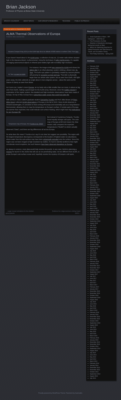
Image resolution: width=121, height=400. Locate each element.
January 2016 (94, 314)
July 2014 (93, 353)
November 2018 (95, 242)
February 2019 (94, 236)
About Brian (28, 21)
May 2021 (93, 179)
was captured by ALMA (60, 67)
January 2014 (94, 365)
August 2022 (94, 147)
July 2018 (93, 251)
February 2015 (94, 338)
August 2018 (94, 249)
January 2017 (94, 289)
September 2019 (95, 221)
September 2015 (95, 323)
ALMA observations (29, 102)
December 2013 (95, 367)
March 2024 (93, 109)
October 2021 (94, 168)
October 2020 (94, 193)
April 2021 (93, 181)
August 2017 (94, 274)
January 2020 (94, 212)
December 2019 (95, 215)
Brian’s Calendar (11, 21)
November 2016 (95, 293)
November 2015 (95, 319)
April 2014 (93, 359)
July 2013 (93, 378)
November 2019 (95, 217)
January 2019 (94, 238)
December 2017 (95, 266)
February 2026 (94, 66)
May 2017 (93, 280)
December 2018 (95, 240)
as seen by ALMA (19, 74)
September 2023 (95, 121)
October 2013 (94, 372)
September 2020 (95, 196)
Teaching (66, 21)
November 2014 (95, 344)
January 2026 (94, 68)
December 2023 (95, 115)
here (76, 51)
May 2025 (93, 83)
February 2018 (94, 261)
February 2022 (94, 159)
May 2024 (93, 104)
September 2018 (95, 246)
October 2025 (94, 72)
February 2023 (94, 134)
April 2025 (93, 85)
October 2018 (94, 244)
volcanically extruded (50, 139)
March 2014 (93, 361)
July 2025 (93, 79)
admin (13, 29)
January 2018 (94, 263)
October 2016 (94, 295)
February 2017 (94, 287)
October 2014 (94, 346)
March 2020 (93, 208)
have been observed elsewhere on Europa (56, 144)
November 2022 (95, 140)
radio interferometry (62, 60)
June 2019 (93, 227)
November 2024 (95, 92)
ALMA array (34, 58)
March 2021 (93, 183)
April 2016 (93, 308)
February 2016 (94, 312)
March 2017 (93, 285)
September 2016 (95, 297)
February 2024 (94, 111)
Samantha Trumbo (47, 100)
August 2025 (94, 77)
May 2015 (93, 331)
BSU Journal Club (18, 37)
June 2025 (93, 81)
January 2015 (94, 340)
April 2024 (93, 106)
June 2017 (93, 278)
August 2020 (94, 198)
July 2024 (93, 100)
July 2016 (93, 302)
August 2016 (94, 300)
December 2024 (95, 89)
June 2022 (93, 151)
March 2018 (93, 259)
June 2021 (93, 176)
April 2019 (93, 232)
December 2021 (95, 164)
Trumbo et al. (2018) (36, 124)
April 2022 (93, 155)
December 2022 (95, 138)
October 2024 (94, 94)
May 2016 (93, 306)
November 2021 (95, 166)
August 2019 (94, 223)
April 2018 (93, 257)
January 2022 (94, 162)
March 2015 (93, 336)
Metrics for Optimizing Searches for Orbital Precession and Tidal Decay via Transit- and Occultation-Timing (100, 49)
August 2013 (94, 376)
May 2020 (93, 204)
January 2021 (94, 187)
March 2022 (93, 157)
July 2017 (93, 276)
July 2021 (93, 174)
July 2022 (93, 149)
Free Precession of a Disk (98, 41)
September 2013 (95, 374)
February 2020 (94, 210)
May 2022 (93, 153)
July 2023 (93, 125)
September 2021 (95, 170)
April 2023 (93, 130)
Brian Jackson (21, 6)
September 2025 (95, 75)
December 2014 (95, 342)
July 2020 (93, 200)
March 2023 (93, 132)
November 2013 (95, 370)
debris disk (33, 70)
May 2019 (93, 229)
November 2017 (95, 268)
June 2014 (93, 355)
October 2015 (94, 321)
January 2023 (94, 136)
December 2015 (95, 316)
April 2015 (93, 333)
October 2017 (94, 270)
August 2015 (94, 325)
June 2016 (93, 304)
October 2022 (94, 142)
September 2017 (95, 272)
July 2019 (93, 225)
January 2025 (94, 87)
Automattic (78, 393)
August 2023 (94, 123)
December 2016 (95, 291)
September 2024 (95, 96)
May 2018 (93, 255)
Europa (31, 87)
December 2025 (95, 70)
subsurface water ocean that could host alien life (51, 95)
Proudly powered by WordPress (49, 393)
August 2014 (94, 350)
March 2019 (93, 234)
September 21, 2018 (23, 29)
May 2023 (93, 128)
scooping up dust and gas (50, 75)
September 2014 (95, 348)
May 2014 (93, 357)
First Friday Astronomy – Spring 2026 (101, 54)
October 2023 (94, 119)
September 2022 (95, 145)
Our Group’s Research (48, 21)
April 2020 (93, 206)
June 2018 (93, 253)
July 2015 (93, 327)
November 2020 (95, 191)
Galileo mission (70, 90)
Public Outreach (82, 21)
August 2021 (94, 172)
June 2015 (93, 329)
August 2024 (94, 98)
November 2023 (95, 117)
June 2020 (93, 202)
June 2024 (93, 102)
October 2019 (94, 219)
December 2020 (95, 189)
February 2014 (94, 363)
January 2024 (94, 113)
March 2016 (93, 310)
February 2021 (94, 185)
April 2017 (93, 283)
